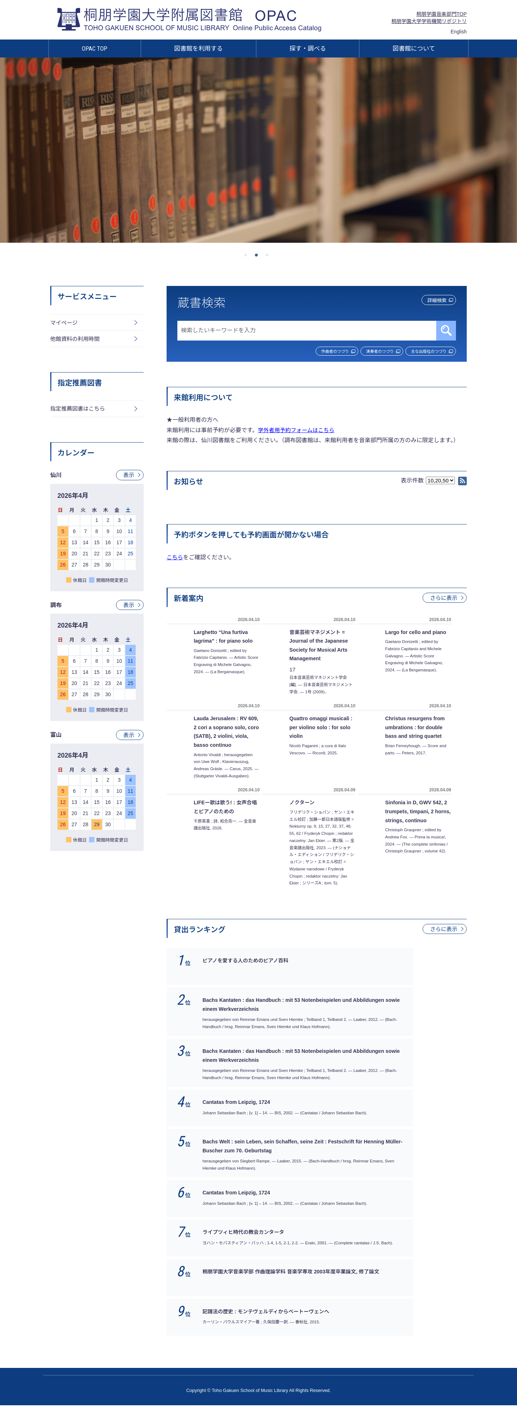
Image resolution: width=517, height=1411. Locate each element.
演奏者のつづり (363, 352)
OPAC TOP (94, 48)
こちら (175, 558)
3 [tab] (269, 257)
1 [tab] (247, 257)
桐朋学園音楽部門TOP (441, 14)
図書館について (414, 48)
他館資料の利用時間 (76, 340)
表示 (128, 478)
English (459, 31)
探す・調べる (307, 48)
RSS (462, 481)
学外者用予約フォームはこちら (298, 431)
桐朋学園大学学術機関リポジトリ (429, 21)
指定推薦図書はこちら (79, 411)
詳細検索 (430, 301)
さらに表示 (443, 599)
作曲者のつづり (306, 352)
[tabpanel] (258, 150)
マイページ (64, 323)
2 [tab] (258, 257)
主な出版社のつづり (423, 352)
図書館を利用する (198, 48)
